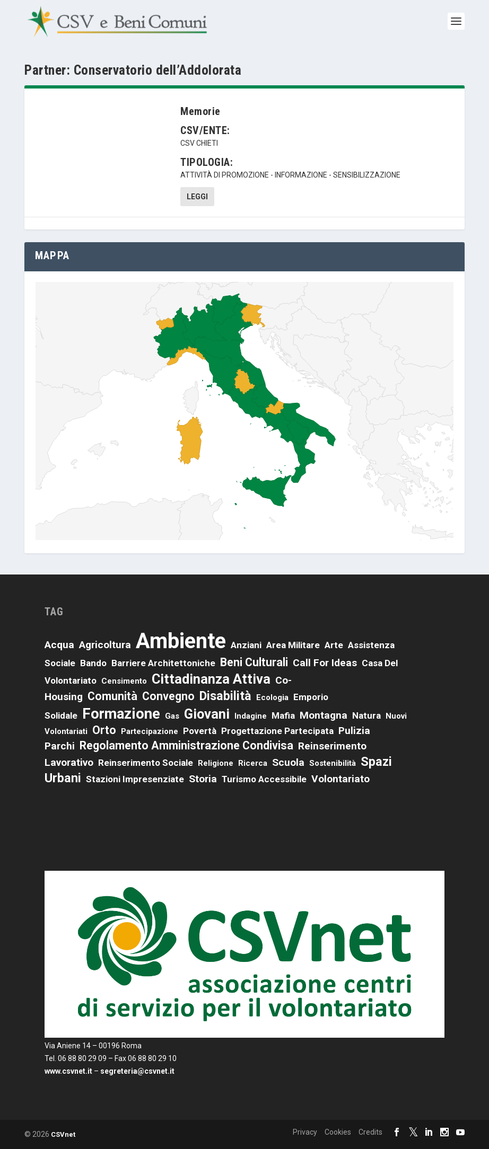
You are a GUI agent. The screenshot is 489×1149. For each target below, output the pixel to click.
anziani (246, 645)
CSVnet (63, 1134)
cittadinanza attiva (211, 679)
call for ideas (325, 663)
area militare (293, 645)
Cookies (338, 1132)
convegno (168, 696)
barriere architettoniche (163, 663)
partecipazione (149, 731)
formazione (121, 713)
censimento (124, 681)
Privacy (305, 1132)
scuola (288, 762)
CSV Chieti (199, 143)
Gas (172, 716)
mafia (283, 715)
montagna (323, 715)
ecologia (272, 697)
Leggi (197, 196)
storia (203, 779)
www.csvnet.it (68, 1071)
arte (334, 645)
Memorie (200, 111)
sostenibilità (332, 763)
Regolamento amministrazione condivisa (186, 745)
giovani (207, 714)
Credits (370, 1132)
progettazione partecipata (277, 731)
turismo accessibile (264, 779)
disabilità (225, 695)
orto (104, 730)
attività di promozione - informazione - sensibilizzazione (290, 175)
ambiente (181, 641)
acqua (59, 645)
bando (93, 663)
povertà (199, 731)
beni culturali (254, 662)
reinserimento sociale (145, 762)
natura (366, 715)
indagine (250, 716)
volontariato (340, 779)
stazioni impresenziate (135, 779)
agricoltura (105, 645)
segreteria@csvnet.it (137, 1071)
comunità (112, 696)
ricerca (252, 763)
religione (215, 763)
